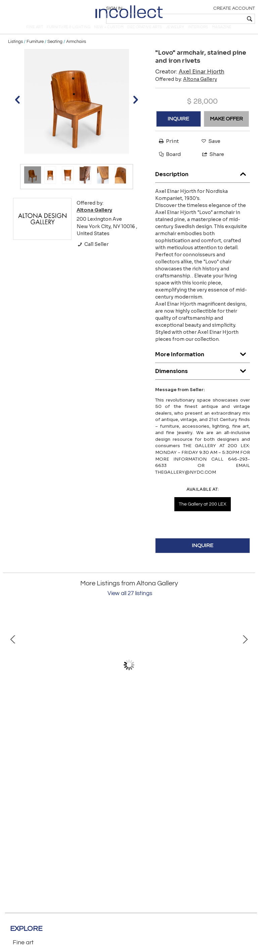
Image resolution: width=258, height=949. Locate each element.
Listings (15, 51)
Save (209, 150)
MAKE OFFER (226, 128)
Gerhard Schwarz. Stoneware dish (75, 723)
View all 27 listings (130, 603)
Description (202, 182)
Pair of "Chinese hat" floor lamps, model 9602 (183, 723)
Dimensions (202, 378)
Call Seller (93, 254)
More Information (202, 362)
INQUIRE (178, 128)
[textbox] (206, 18)
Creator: (189, 81)
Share (210, 163)
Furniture (35, 51)
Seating (54, 51)
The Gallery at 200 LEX (202, 513)
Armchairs (76, 51)
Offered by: (186, 89)
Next (244, 674)
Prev (13, 674)
